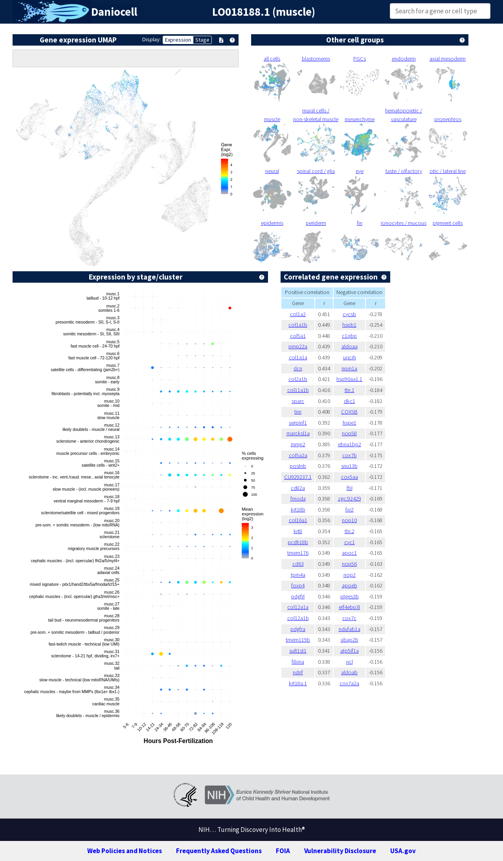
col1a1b (297, 324)
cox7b (349, 455)
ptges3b (349, 596)
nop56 (349, 563)
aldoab (349, 672)
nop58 (349, 433)
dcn (298, 368)
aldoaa (349, 346)
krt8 (298, 531)
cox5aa (349, 476)
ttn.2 (349, 531)
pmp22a (297, 346)
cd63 (298, 563)
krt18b (298, 509)
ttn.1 (349, 390)
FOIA (283, 850)
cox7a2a (349, 683)
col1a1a (298, 357)
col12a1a (297, 607)
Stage (202, 39)
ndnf (298, 672)
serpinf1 (298, 422)
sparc (298, 401)
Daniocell (114, 12)
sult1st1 (298, 650)
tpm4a (298, 574)
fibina (298, 661)
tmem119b (298, 639)
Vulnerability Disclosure (340, 850)
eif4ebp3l (349, 607)
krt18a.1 (298, 683)
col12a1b (298, 618)
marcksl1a (298, 433)
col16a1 (298, 520)
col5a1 (298, 335)
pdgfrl (298, 596)
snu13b (349, 465)
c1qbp (349, 335)
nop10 (349, 520)
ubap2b (349, 639)
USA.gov (403, 850)
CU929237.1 (298, 476)
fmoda (298, 498)
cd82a (298, 487)
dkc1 (349, 401)
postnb (298, 465)
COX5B (349, 411)
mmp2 (298, 444)
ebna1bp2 (349, 444)
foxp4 (298, 585)
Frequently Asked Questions (219, 850)
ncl (349, 661)
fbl (349, 487)
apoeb (349, 585)
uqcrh (349, 357)
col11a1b (298, 390)
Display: (151, 39)
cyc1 (349, 542)
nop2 (349, 574)
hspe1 (349, 422)
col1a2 (298, 314)
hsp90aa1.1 (349, 379)
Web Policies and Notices (124, 850)
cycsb (349, 314)
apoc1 (349, 552)
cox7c (349, 618)
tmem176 (297, 552)
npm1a (349, 368)
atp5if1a (349, 650)
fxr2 (349, 509)
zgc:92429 (349, 498)
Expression (178, 39)
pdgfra (297, 629)
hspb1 (349, 324)
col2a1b (297, 379)
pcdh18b (298, 542)
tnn (297, 411)
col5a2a (298, 455)
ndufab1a (349, 629)
